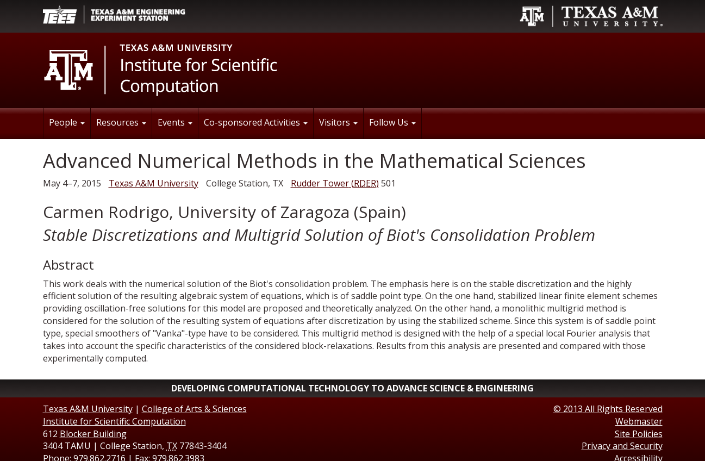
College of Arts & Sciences (194, 409)
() (335, 183)
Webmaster (639, 421)
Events (175, 122)
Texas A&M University (153, 183)
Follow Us (392, 122)
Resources (121, 122)
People (67, 122)
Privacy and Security (622, 446)
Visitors (338, 122)
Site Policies (639, 434)
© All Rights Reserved (608, 409)
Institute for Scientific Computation (114, 421)
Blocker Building (93, 434)
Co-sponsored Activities (256, 122)
